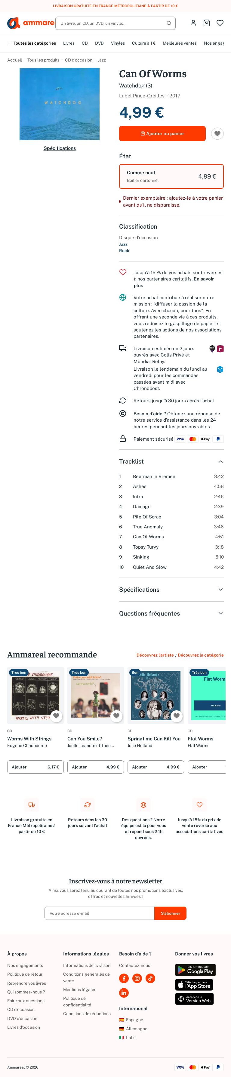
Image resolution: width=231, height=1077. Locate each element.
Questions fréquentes (171, 613)
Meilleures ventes (180, 43)
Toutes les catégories (31, 43)
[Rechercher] (115, 23)
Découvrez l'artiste (155, 655)
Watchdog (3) (135, 85)
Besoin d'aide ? (150, 413)
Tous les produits (43, 60)
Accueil (14, 60)
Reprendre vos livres (26, 983)
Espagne (131, 1019)
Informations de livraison (86, 965)
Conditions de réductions (87, 1013)
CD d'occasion (78, 60)
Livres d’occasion (23, 1027)
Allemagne (133, 1028)
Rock (124, 250)
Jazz (102, 60)
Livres (69, 43)
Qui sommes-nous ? (26, 992)
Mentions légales (79, 989)
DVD (99, 43)
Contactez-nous (134, 965)
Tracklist (171, 461)
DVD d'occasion (22, 1018)
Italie (127, 1037)
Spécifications (60, 148)
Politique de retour (24, 974)
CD (85, 43)
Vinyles (118, 43)
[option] (171, 176)
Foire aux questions (26, 1000)
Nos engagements (25, 965)
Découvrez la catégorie (201, 655)
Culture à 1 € (144, 43)
